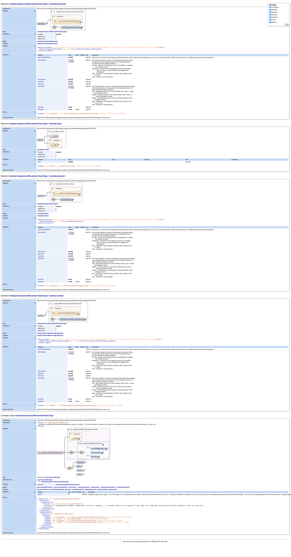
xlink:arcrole (41, 80)
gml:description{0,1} (61, 492)
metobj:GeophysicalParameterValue (67, 489)
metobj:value (95, 492)
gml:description (42, 494)
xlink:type (41, 110)
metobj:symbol (102, 494)
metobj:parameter (84, 492)
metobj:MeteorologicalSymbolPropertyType (52, 327)
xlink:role (40, 85)
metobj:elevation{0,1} (108, 492)
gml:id (40, 499)
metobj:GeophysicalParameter (47, 41)
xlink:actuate (42, 61)
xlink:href (41, 83)
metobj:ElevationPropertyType (47, 205)
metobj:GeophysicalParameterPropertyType (52, 31)
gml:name (68, 494)
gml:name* (72, 492)
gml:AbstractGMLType (52, 482)
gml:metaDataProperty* (45, 492)
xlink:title (40, 108)
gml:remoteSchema (44, 58)
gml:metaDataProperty (56, 494)
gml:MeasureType (43, 151)
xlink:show (41, 87)
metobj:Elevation (43, 215)
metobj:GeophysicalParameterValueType (28, 4)
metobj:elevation (78, 494)
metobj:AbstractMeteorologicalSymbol (50, 336)
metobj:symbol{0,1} (123, 492)
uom (39, 163)
